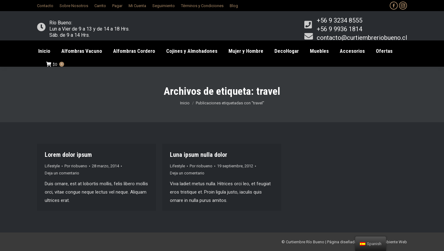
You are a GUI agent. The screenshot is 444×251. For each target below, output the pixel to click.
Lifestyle (52, 166)
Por (75, 166)
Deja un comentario (62, 173)
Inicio (185, 103)
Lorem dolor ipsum (68, 154)
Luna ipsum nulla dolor (198, 154)
